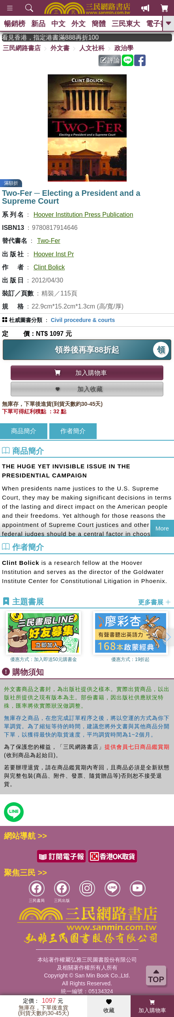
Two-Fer (48, 240)
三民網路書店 (22, 48)
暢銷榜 (14, 24)
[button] (168, 637)
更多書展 (154, 601)
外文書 (60, 48)
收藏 (108, 1006)
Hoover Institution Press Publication (83, 214)
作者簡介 (73, 431)
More (162, 528)
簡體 (99, 24)
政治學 (123, 48)
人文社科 (92, 48)
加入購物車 (152, 1006)
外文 (78, 24)
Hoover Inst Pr (54, 254)
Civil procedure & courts (83, 320)
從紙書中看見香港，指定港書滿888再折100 (56, 37)
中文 (58, 24)
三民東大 (126, 24)
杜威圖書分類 (25, 320)
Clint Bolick (49, 267)
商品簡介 (23, 431)
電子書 (156, 24)
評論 (110, 60)
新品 (38, 24)
